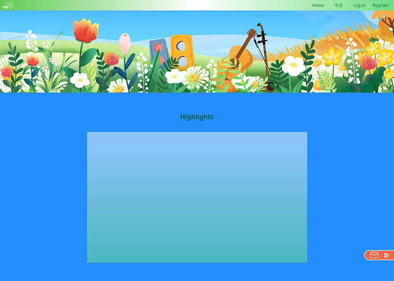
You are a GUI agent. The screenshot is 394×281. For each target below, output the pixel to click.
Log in (359, 5)
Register (381, 5)
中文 (339, 5)
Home (318, 5)
